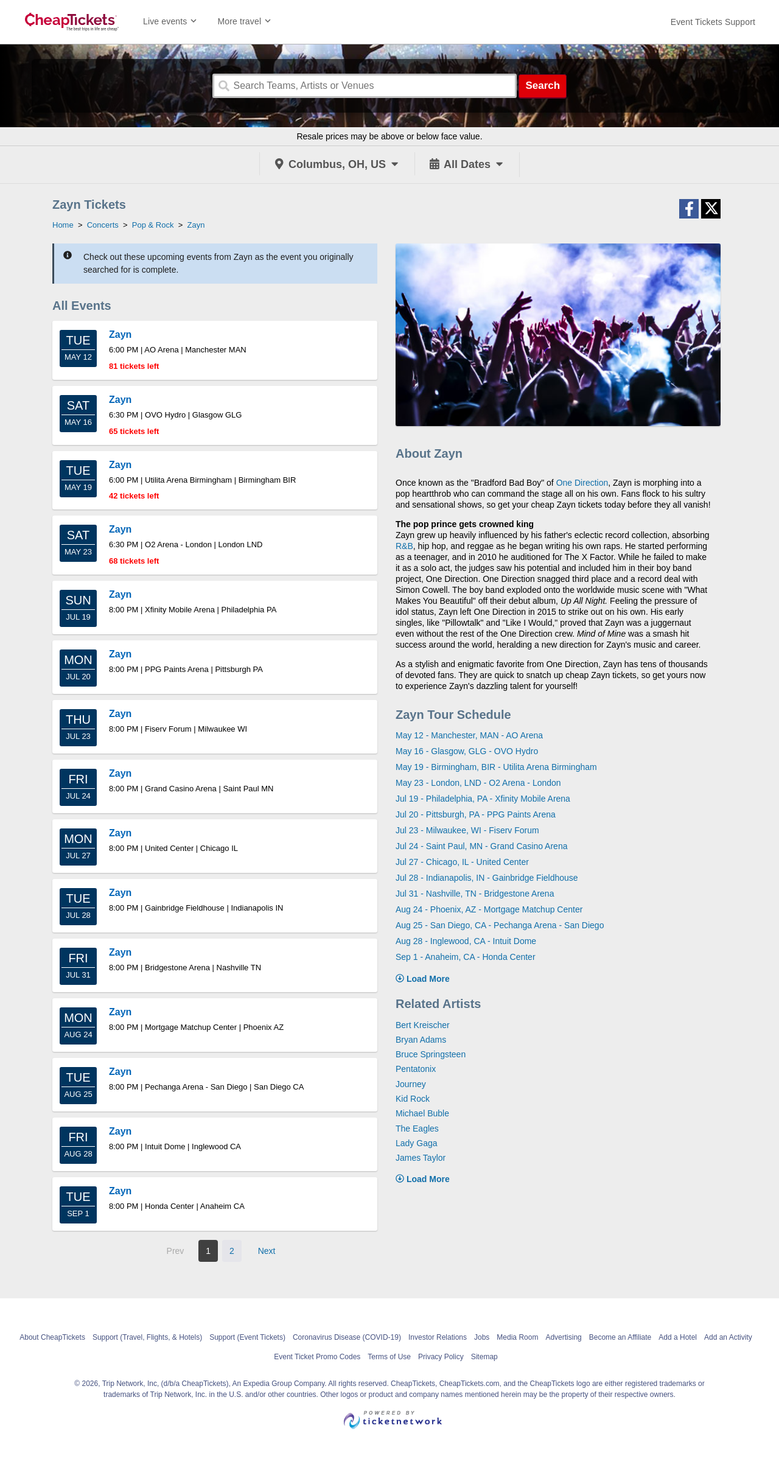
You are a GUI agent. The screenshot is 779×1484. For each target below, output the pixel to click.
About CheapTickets (52, 1337)
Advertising (563, 1337)
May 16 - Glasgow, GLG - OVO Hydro (467, 751)
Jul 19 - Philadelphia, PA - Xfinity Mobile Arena (483, 798)
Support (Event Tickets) (247, 1337)
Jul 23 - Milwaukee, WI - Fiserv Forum (467, 830)
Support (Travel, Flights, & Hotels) (147, 1337)
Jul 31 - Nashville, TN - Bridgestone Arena (475, 893)
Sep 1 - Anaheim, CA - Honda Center (466, 957)
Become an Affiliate (620, 1337)
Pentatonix (416, 1069)
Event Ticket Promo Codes (317, 1357)
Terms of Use (389, 1357)
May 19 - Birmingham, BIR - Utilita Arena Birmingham (496, 767)
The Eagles (417, 1128)
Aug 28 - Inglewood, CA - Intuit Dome (466, 941)
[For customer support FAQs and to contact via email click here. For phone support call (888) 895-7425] (713, 22)
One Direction (582, 483)
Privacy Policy (441, 1357)
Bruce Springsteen (431, 1054)
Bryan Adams (421, 1040)
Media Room (517, 1337)
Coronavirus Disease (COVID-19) (347, 1337)
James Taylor (420, 1158)
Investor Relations (437, 1337)
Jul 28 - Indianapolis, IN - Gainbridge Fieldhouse (487, 878)
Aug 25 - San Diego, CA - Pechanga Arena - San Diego (500, 925)
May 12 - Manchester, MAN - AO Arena (469, 735)
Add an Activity (728, 1337)
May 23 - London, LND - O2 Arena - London (478, 783)
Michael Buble (422, 1113)
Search (542, 85)
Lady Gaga (417, 1143)
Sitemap (484, 1357)
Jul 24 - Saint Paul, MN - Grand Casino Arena (481, 846)
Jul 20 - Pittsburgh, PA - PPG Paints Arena (476, 814)
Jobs (481, 1337)
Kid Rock (413, 1099)
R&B (404, 546)
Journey (411, 1084)
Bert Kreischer (423, 1025)
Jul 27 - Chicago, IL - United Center (462, 862)
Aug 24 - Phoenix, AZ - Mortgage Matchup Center (489, 909)
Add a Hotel (677, 1337)
